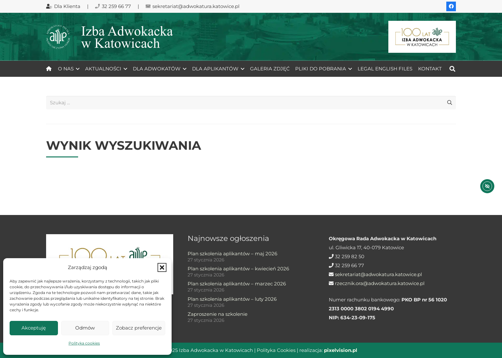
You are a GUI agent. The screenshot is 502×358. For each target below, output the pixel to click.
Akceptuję (33, 328)
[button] (162, 267)
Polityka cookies (84, 343)
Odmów (85, 328)
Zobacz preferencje (139, 328)
